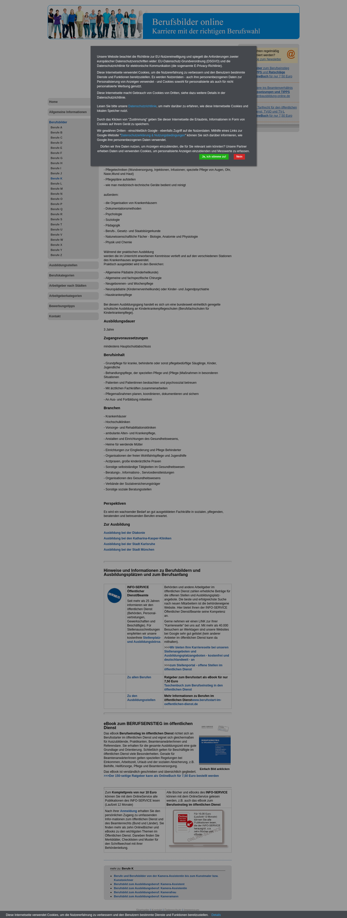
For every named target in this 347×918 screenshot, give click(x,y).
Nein (239, 156)
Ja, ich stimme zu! (214, 156)
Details (216, 915)
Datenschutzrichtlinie (142, 106)
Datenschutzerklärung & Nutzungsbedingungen (153, 135)
